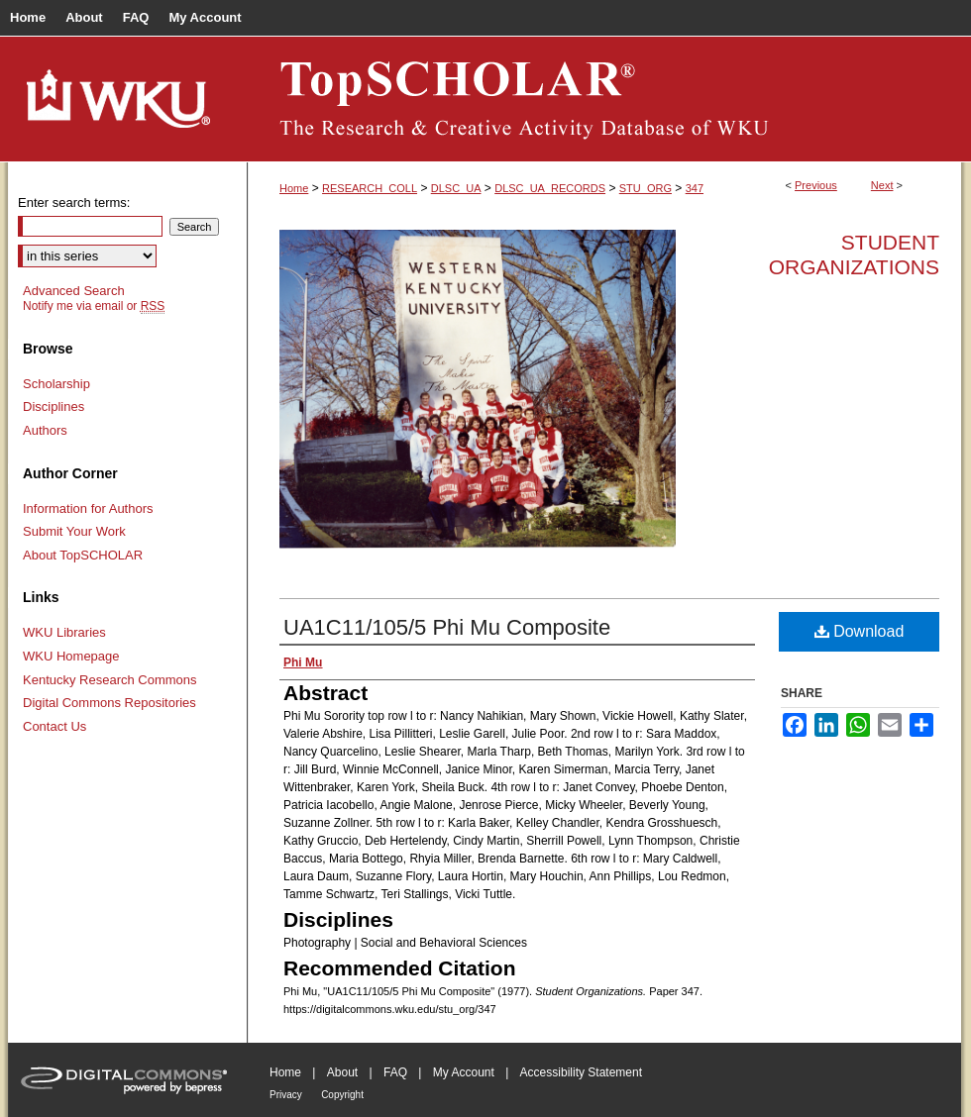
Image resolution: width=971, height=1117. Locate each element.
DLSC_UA (456, 188)
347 (694, 188)
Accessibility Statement (581, 1072)
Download (859, 631)
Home (293, 188)
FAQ (395, 1072)
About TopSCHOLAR (83, 555)
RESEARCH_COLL (369, 188)
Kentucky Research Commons (110, 679)
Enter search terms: (74, 202)
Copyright (342, 1094)
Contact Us (54, 726)
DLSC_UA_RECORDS (549, 188)
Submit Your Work (74, 531)
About (342, 1072)
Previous (816, 185)
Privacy (286, 1094)
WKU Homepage (71, 656)
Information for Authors (88, 508)
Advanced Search (74, 290)
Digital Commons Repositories (109, 702)
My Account (463, 1072)
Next (882, 185)
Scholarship (56, 383)
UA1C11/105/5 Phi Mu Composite (446, 627)
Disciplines (53, 406)
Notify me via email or (93, 306)
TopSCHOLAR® (604, 99)
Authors (45, 430)
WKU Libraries (64, 632)
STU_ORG (645, 188)
